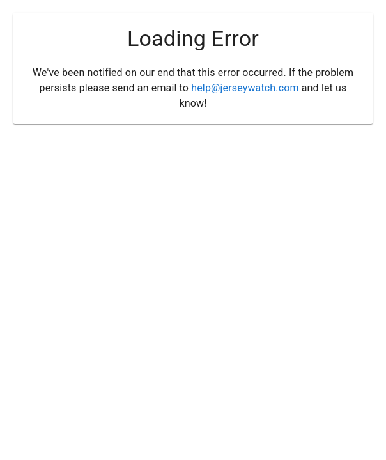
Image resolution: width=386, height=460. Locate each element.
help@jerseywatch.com (244, 88)
